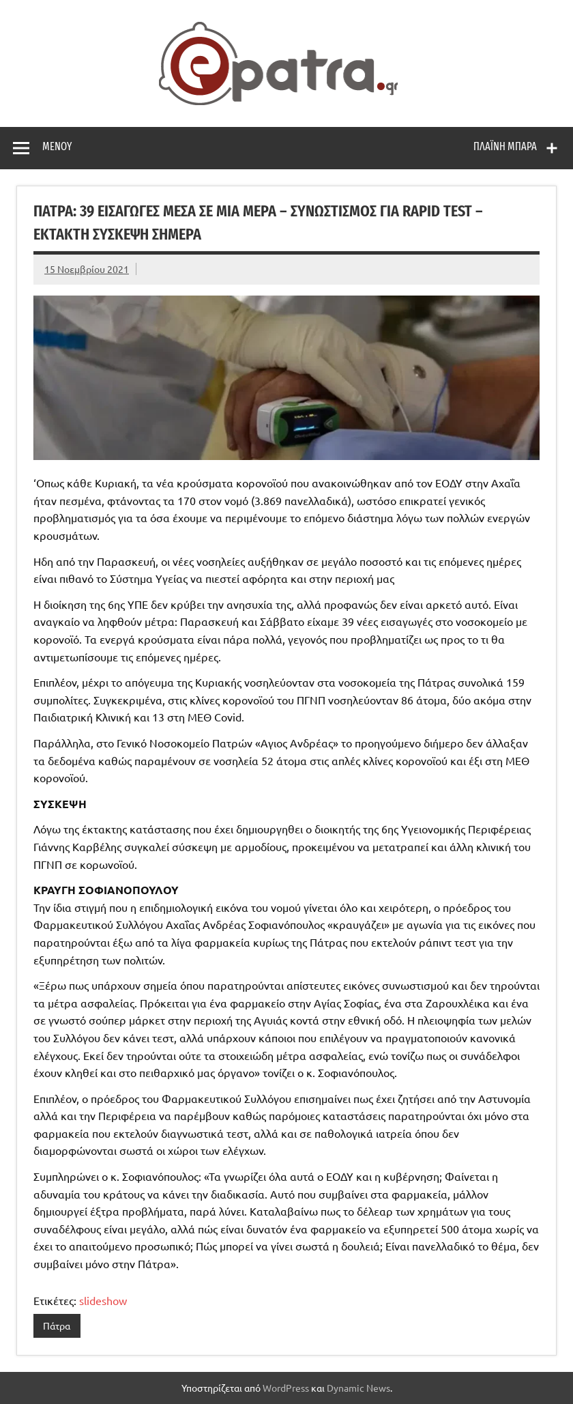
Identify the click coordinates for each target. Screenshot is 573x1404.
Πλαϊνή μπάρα (505, 146)
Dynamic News (358, 1387)
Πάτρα (56, 1325)
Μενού (57, 146)
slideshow (103, 1300)
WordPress (286, 1387)
